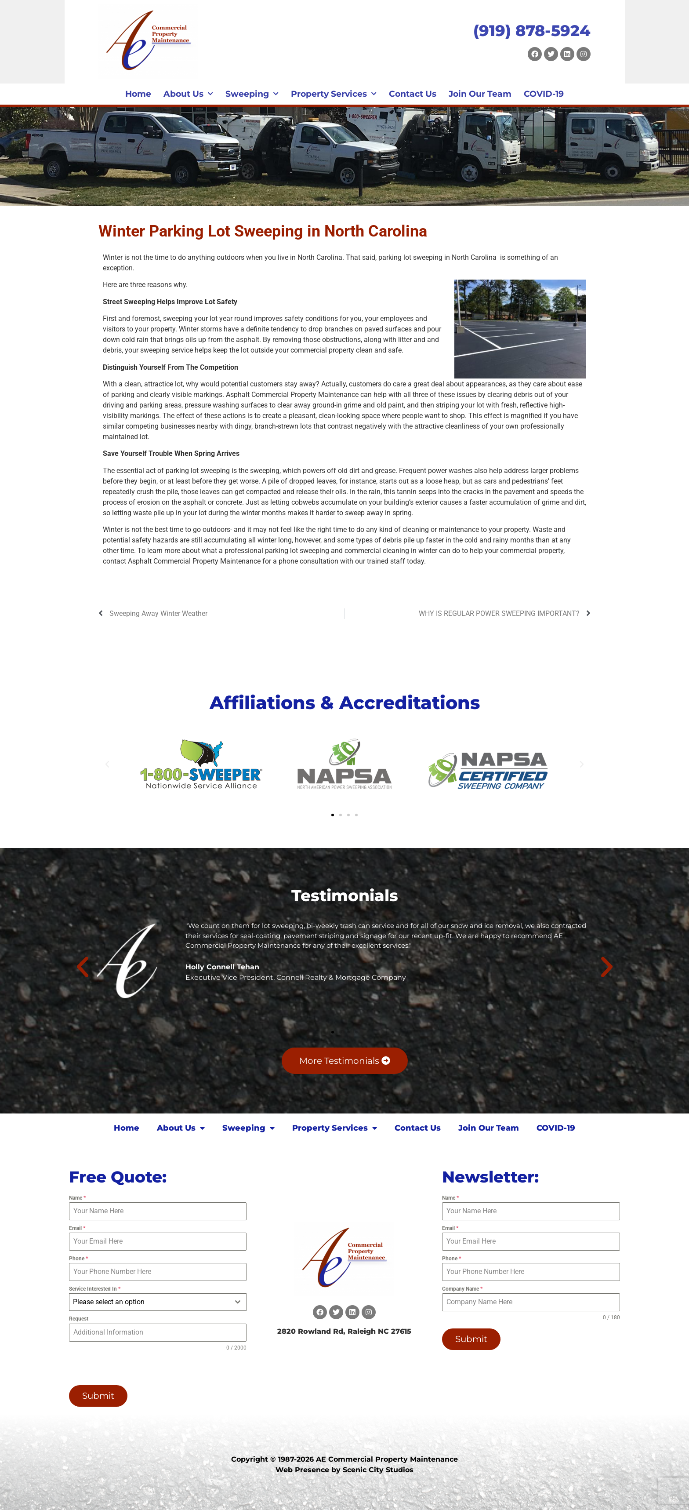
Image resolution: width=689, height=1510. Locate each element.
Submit (98, 1395)
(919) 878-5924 (532, 30)
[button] (107, 764)
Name (77, 1198)
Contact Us (412, 94)
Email (77, 1228)
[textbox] (149, 1302)
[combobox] (158, 1302)
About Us (188, 94)
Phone (78, 1258)
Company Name (462, 1289)
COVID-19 (544, 94)
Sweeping (252, 94)
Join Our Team (480, 94)
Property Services (334, 94)
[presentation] (125, 1368)
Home (138, 94)
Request (78, 1319)
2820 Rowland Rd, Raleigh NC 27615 (344, 1331)
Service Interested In (94, 1289)
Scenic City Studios (378, 1470)
